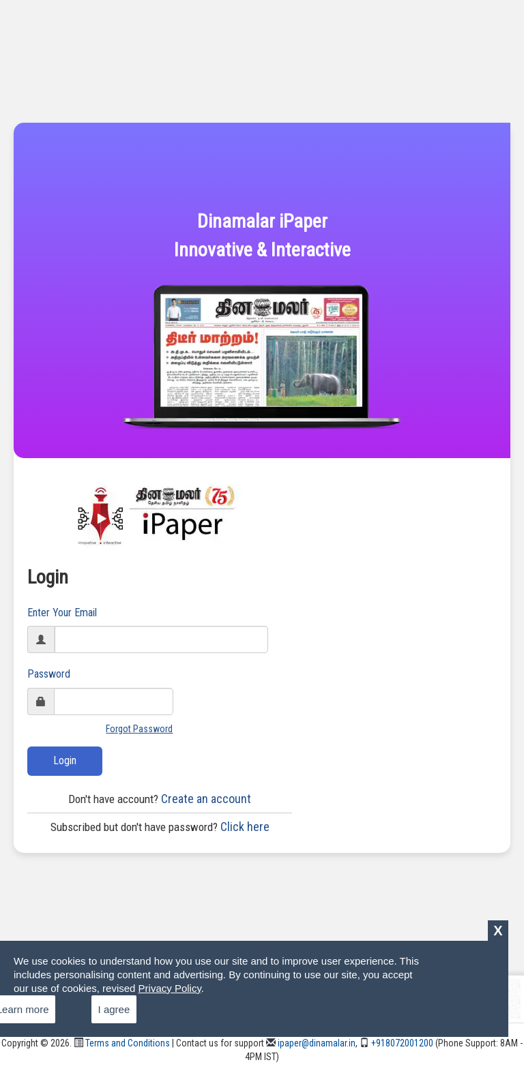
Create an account (159, 798)
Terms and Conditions (122, 1043)
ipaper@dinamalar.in (310, 1043)
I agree (114, 1009)
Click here (160, 826)
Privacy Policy (170, 988)
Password (48, 673)
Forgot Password (139, 728)
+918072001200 (396, 1043)
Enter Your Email (62, 612)
